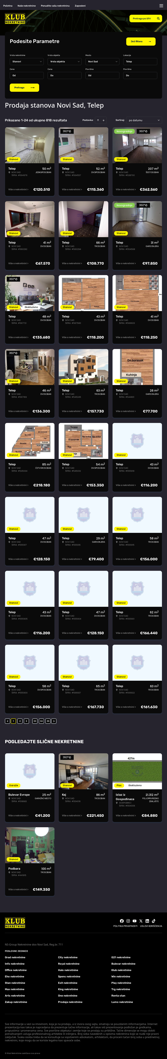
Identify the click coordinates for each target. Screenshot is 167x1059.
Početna (7, 5)
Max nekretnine (14, 988)
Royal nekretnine (68, 963)
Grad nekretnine (15, 956)
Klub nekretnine (121, 969)
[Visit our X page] (141, 920)
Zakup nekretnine (16, 1001)
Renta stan (118, 995)
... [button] (31, 720)
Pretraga (24, 87)
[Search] (158, 18)
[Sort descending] (103, 120)
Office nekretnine (16, 969)
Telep (129, 61)
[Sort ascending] (98, 120)
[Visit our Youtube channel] (135, 920)
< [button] (7, 720)
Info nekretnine (14, 963)
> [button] (54, 720)
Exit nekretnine (67, 982)
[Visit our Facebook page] (122, 920)
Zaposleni (80, 5)
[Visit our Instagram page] (128, 920)
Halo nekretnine (68, 969)
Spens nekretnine (69, 975)
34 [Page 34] (41, 720)
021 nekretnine (120, 956)
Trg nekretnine (120, 988)
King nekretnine (68, 988)
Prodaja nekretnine (70, 1001)
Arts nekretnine (15, 995)
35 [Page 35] (48, 720)
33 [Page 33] (35, 720)
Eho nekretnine (14, 975)
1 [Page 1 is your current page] (13, 720)
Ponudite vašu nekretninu (55, 5)
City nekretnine (67, 956)
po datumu (135, 119)
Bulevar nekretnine (123, 963)
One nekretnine (67, 995)
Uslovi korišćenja (151, 925)
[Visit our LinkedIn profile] (147, 920)
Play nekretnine (121, 982)
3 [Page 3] (26, 720)
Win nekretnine (120, 975)
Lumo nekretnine (122, 1001)
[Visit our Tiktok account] (154, 920)
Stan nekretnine (15, 982)
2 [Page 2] (20, 720)
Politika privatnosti (125, 925)
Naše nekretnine (27, 5)
